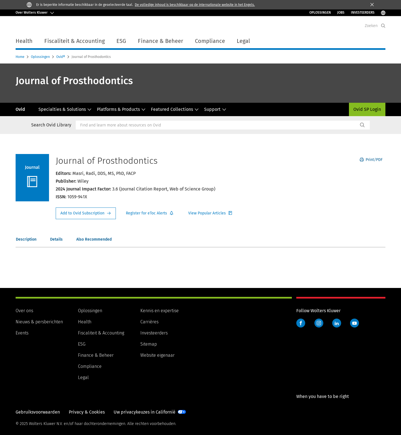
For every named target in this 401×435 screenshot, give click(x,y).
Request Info (86, 213)
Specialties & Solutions (65, 109)
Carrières (149, 321)
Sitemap (148, 344)
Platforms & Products (121, 109)
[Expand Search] (383, 25)
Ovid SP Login (367, 109)
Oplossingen (320, 12)
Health (84, 321)
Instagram (318, 323)
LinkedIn (336, 323)
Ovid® (61, 57)
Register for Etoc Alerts (149, 213)
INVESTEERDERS (363, 12)
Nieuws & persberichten (39, 321)
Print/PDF (371, 159)
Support (215, 109)
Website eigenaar (157, 355)
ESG (81, 344)
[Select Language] (383, 13)
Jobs (340, 12)
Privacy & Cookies (87, 412)
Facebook (300, 323)
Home (20, 57)
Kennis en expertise (159, 310)
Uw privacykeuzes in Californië (144, 412)
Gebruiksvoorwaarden (38, 412)
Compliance (90, 366)
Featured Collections (175, 109)
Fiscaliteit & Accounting (101, 333)
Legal (83, 377)
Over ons (24, 310)
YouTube (354, 323)
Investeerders (154, 333)
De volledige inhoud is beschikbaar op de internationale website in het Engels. (195, 5)
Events (22, 333)
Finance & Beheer (96, 355)
